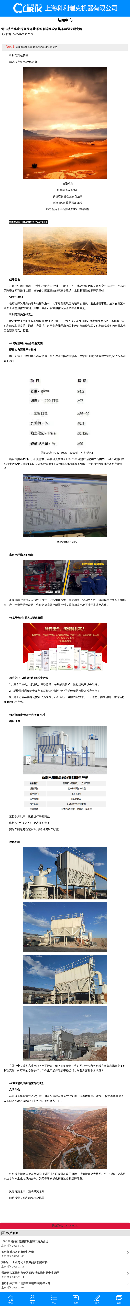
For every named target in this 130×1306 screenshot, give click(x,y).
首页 (11, 1299)
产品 (54, 1299)
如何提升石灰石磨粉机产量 (17, 1251)
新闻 (76, 1299)
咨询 (119, 1299)
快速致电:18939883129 (65, 1225)
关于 (32, 1299)
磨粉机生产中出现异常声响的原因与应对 (25, 1283)
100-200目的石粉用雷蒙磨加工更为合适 (24, 1241)
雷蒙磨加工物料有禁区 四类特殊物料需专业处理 (30, 1272)
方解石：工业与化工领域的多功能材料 (24, 1262)
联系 (97, 1299)
